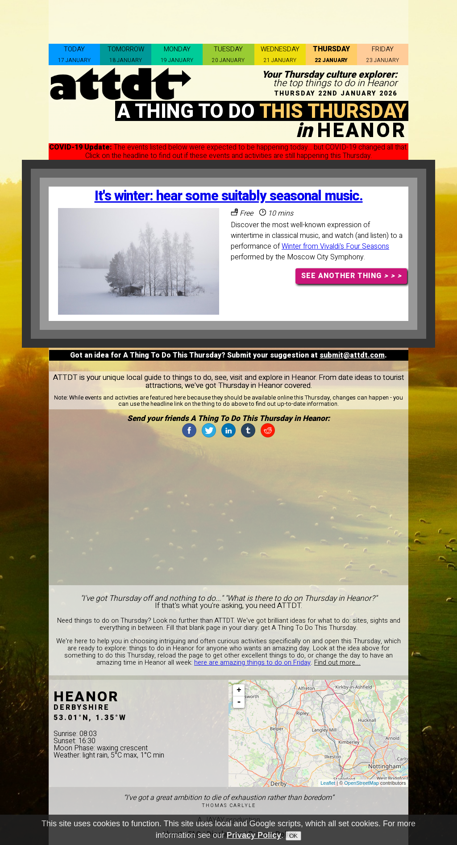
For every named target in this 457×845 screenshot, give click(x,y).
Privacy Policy (254, 835)
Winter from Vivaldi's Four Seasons (335, 246)
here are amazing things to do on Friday (252, 662)
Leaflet (327, 783)
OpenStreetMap (361, 783)
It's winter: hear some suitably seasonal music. (229, 196)
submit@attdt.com (352, 355)
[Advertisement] (228, 20)
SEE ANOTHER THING (351, 276)
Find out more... (337, 662)
